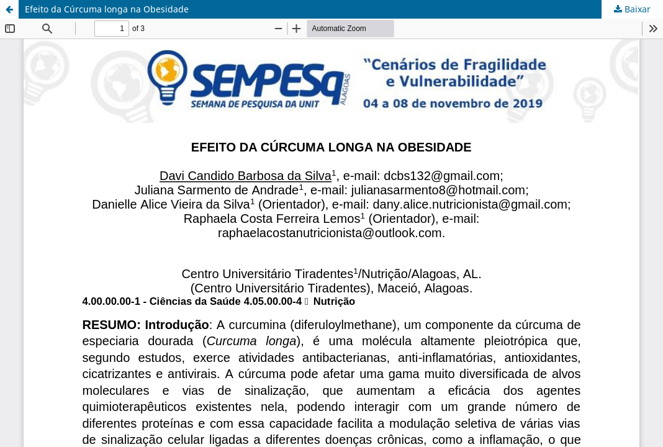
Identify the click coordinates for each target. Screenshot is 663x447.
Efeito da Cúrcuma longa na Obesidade (107, 9)
